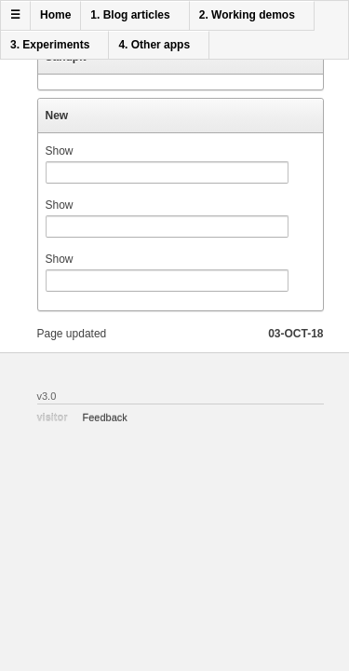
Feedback (105, 417)
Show (60, 150)
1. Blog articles (129, 14)
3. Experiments (49, 44)
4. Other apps (154, 44)
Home (55, 14)
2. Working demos (247, 14)
